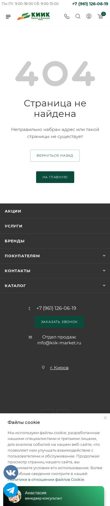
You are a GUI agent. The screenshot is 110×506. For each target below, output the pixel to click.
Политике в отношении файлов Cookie (46, 479)
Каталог (15, 285)
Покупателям (22, 255)
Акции (13, 211)
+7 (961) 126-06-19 (90, 3)
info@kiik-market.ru (59, 343)
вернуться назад (55, 155)
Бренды (15, 241)
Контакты (17, 270)
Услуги (14, 226)
